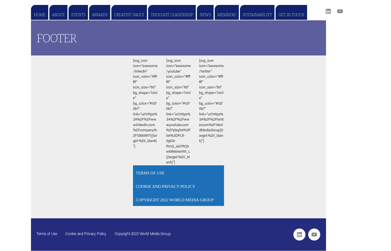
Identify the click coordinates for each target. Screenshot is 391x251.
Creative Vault (129, 14)
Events (78, 14)
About (58, 14)
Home (40, 14)
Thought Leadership (172, 14)
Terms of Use (150, 173)
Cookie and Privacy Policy (165, 186)
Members (226, 14)
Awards (99, 14)
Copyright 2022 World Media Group (175, 200)
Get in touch (291, 14)
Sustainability (257, 14)
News (205, 14)
